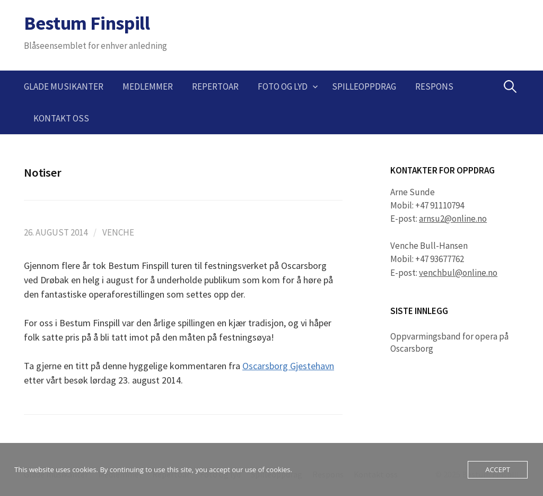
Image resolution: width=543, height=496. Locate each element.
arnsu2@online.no (453, 218)
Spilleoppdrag (364, 86)
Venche (118, 232)
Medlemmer (147, 86)
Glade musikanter (63, 86)
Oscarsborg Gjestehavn (288, 366)
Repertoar (215, 86)
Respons (434, 86)
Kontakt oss (61, 118)
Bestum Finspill (87, 23)
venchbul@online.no (458, 273)
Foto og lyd (283, 86)
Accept (497, 469)
